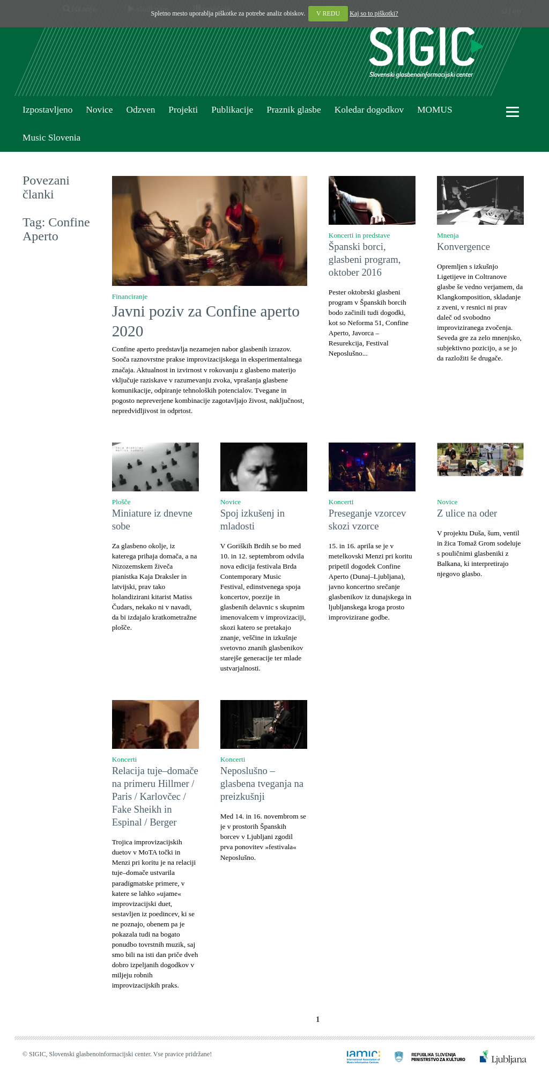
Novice (99, 110)
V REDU (328, 13)
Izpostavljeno (47, 110)
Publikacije (232, 110)
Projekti (183, 110)
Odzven (140, 110)
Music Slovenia (51, 137)
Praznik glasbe (293, 110)
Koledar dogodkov (369, 110)
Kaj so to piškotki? (374, 13)
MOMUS (434, 110)
